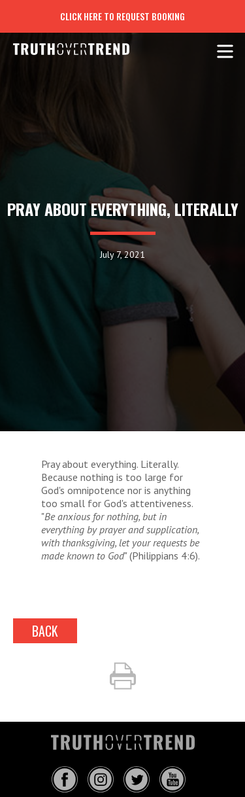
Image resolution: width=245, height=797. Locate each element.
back (45, 631)
